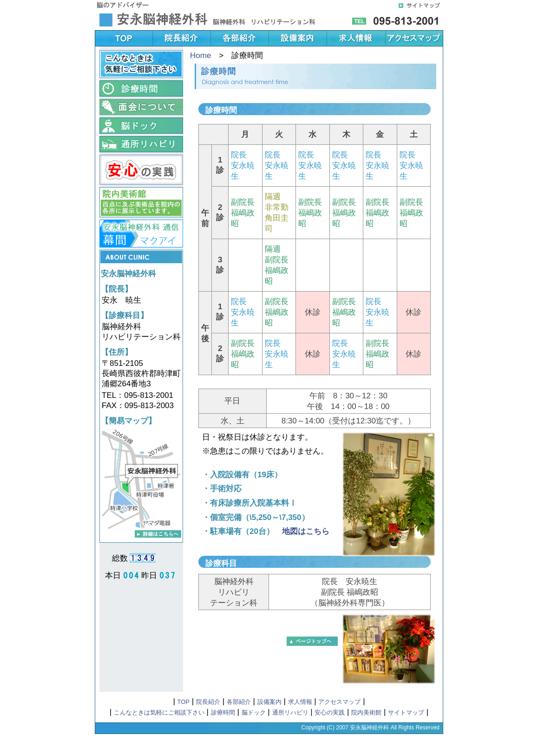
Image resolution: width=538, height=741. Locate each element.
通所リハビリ (290, 712)
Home (200, 55)
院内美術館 (366, 712)
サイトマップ (406, 712)
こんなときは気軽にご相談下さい (159, 712)
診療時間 (223, 712)
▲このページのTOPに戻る (312, 641)
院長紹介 (208, 701)
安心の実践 (330, 712)
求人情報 (300, 701)
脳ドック (254, 712)
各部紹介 (239, 701)
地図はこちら (305, 531)
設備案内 (269, 701)
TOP (183, 701)
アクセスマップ (339, 701)
